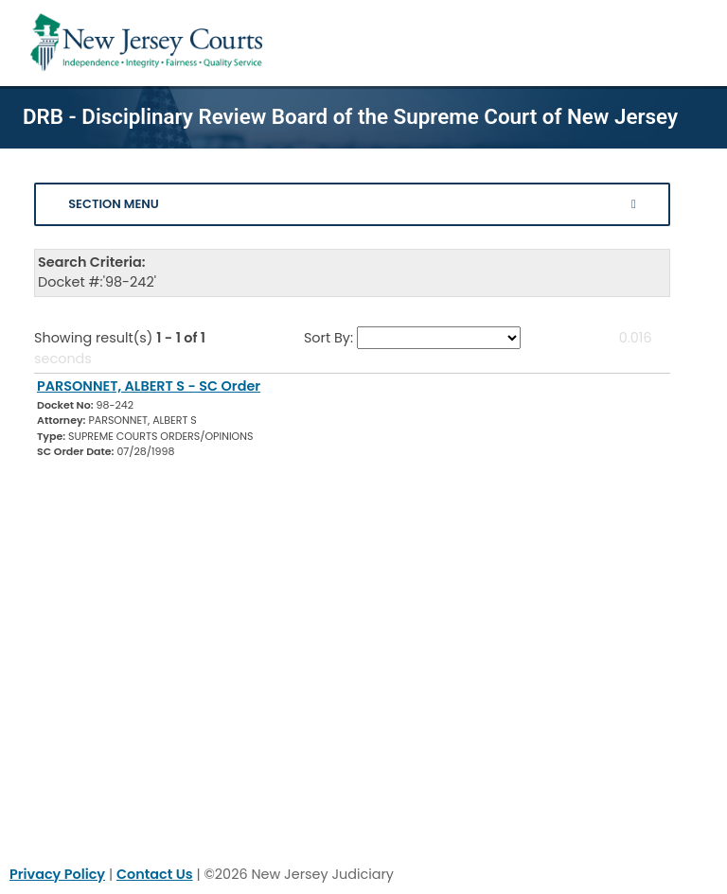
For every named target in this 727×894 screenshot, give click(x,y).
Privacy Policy (57, 874)
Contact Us (154, 874)
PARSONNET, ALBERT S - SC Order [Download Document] (148, 386)
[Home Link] (150, 43)
